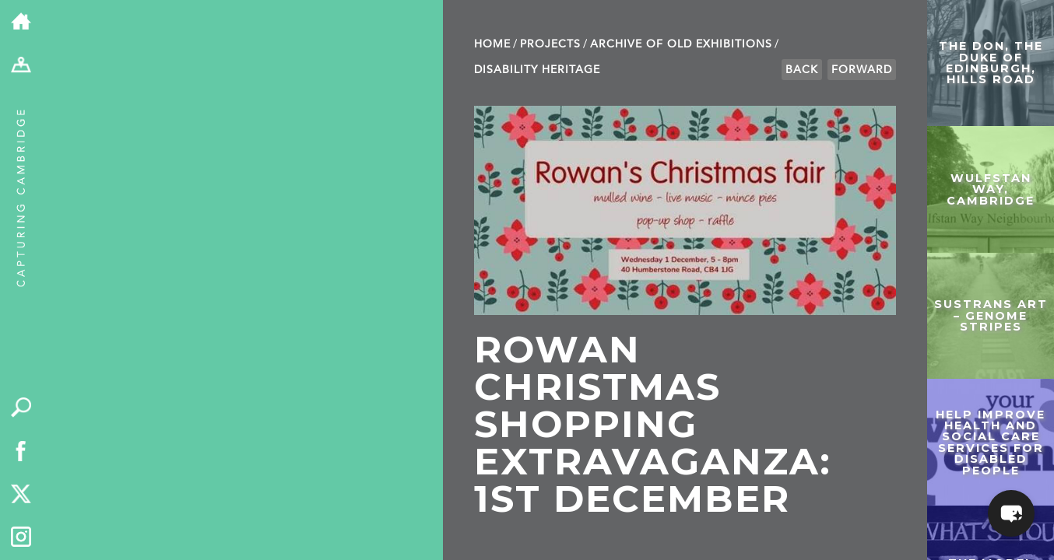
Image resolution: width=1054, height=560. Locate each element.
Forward (861, 69)
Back (801, 69)
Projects (550, 44)
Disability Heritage (537, 69)
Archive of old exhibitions (681, 44)
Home (492, 44)
